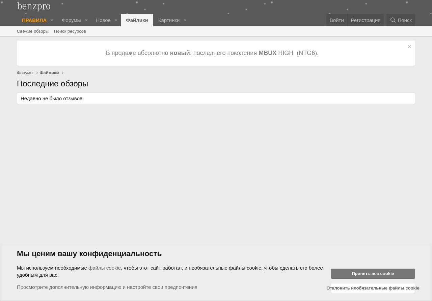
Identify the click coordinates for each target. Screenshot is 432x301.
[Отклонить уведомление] (408, 47)
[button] (52, 20)
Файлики (137, 20)
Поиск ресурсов (70, 31)
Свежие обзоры (33, 31)
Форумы (71, 20)
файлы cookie (104, 268)
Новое (103, 20)
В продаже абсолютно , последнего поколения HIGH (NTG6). (213, 53)
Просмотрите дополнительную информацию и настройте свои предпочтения (107, 287)
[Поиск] (400, 20)
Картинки (169, 20)
